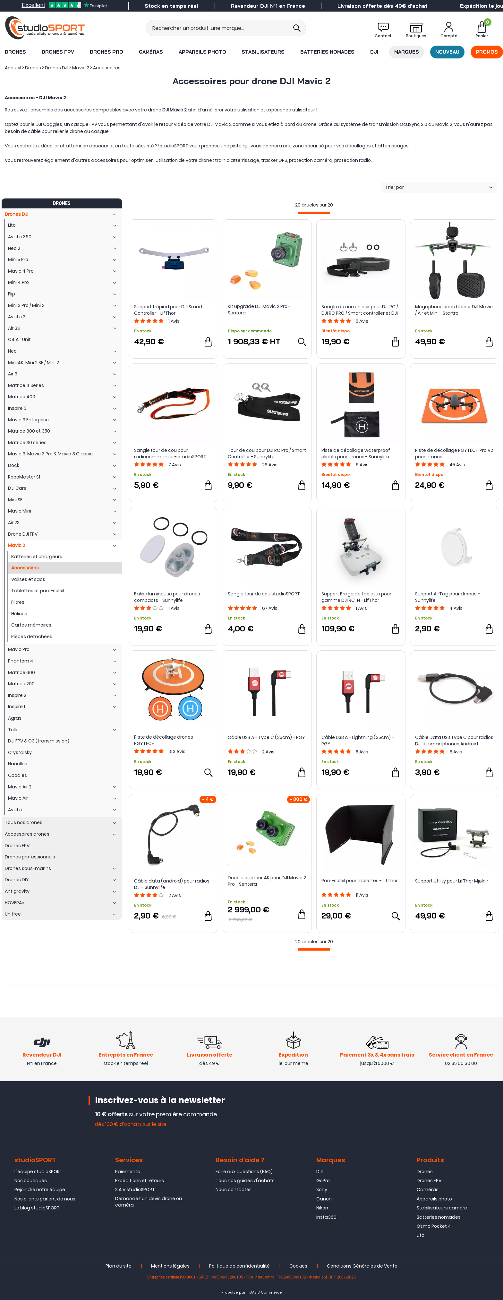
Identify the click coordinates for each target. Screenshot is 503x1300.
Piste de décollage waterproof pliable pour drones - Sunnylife (355, 453)
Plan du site (119, 1266)
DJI (374, 52)
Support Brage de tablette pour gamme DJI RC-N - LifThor (356, 597)
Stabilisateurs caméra (442, 1208)
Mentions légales (170, 1266)
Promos (487, 52)
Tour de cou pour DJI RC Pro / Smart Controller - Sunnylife (267, 453)
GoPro (323, 1180)
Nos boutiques (30, 1180)
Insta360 (326, 1217)
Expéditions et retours (139, 1180)
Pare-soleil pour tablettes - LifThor (359, 880)
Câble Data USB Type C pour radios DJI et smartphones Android (454, 740)
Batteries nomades (327, 52)
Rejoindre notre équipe (39, 1189)
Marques (406, 52)
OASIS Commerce (265, 1292)
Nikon (322, 1208)
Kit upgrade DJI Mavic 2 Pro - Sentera (259, 309)
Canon (324, 1199)
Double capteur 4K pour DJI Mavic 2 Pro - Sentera (267, 880)
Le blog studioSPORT (37, 1208)
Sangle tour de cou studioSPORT (264, 594)
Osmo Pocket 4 (434, 1226)
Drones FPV (58, 52)
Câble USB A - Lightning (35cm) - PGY (357, 740)
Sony (321, 1189)
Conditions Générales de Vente (362, 1266)
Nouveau (447, 52)
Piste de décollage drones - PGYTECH (165, 740)
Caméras (151, 52)
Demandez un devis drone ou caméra (148, 1201)
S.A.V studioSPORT (135, 1189)
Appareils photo (202, 52)
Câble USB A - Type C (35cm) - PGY (266, 737)
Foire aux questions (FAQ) (244, 1171)
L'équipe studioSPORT (38, 1171)
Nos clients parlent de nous (44, 1199)
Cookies (298, 1266)
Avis (174, 321)
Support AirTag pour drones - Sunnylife (447, 597)
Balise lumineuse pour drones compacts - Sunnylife (167, 597)
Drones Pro (106, 52)
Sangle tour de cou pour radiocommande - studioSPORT (170, 453)
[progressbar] (314, 213)
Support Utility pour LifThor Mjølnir (451, 881)
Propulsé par (233, 1292)
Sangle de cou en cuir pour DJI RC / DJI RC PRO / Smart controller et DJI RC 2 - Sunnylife (359, 309)
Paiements (127, 1171)
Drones (15, 52)
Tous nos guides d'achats (245, 1180)
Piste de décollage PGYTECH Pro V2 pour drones (454, 453)
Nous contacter (233, 1189)
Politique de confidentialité (239, 1266)
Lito (420, 1235)
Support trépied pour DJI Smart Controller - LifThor (168, 309)
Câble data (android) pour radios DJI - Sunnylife (171, 884)
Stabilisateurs (263, 52)
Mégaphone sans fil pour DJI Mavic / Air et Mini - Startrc (454, 309)
